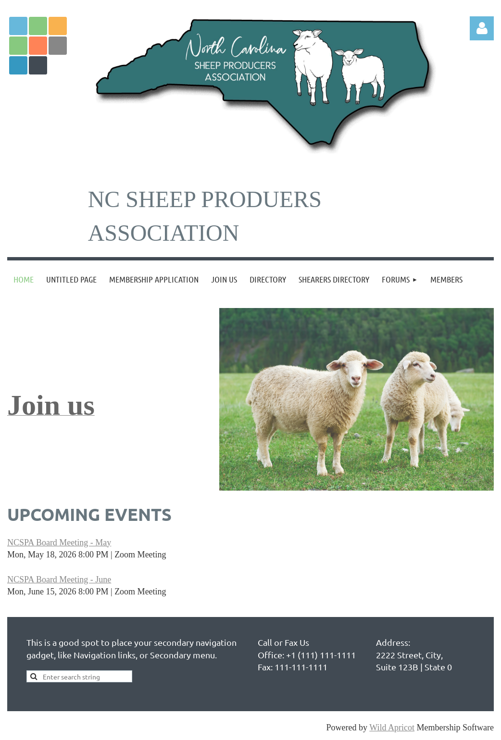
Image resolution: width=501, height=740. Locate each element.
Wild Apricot (391, 727)
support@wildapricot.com (398, 535)
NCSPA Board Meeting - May (59, 542)
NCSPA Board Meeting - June (59, 579)
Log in (482, 28)
